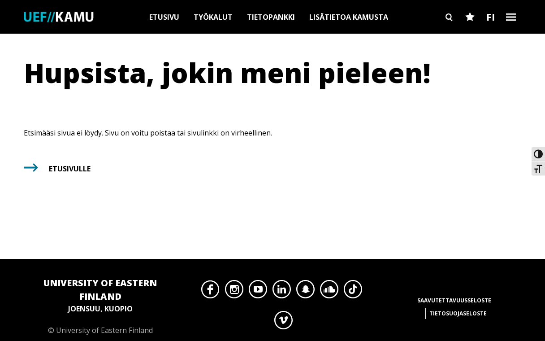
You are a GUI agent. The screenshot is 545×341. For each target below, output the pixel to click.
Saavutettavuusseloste (454, 300)
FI (490, 16)
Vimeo (283, 322)
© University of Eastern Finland (100, 305)
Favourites (470, 32)
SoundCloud (329, 291)
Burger (511, 32)
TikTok (353, 291)
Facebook (210, 291)
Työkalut (213, 17)
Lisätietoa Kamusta (348, 17)
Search (449, 32)
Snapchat (305, 291)
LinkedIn (281, 291)
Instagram (234, 291)
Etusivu (164, 17)
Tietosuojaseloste (458, 313)
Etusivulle (70, 169)
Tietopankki (271, 17)
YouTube (258, 291)
